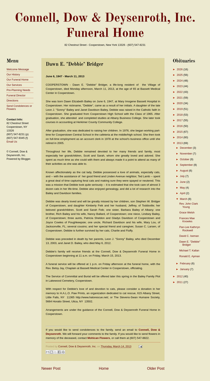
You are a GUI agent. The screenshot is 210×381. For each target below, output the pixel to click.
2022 (180, 91)
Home (104, 368)
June (183, 181)
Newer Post (50, 368)
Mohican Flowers (99, 338)
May (183, 187)
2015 (180, 131)
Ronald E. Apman (189, 256)
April (183, 193)
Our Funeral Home (18, 79)
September (187, 164)
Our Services (14, 84)
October (185, 159)
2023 (180, 86)
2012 (180, 276)
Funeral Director (16, 95)
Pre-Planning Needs (18, 90)
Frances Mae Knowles (187, 220)
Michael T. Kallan (189, 250)
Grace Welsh (186, 212)
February (185, 263)
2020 (180, 103)
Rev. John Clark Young (188, 205)
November (186, 153)
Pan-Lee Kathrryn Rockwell (189, 229)
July (182, 176)
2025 (180, 74)
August (184, 170)
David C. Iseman (189, 235)
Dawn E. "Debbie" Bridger (189, 243)
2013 (180, 143)
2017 (180, 120)
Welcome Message (18, 69)
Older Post (155, 368)
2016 (180, 126)
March (184, 198)
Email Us (12, 141)
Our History (13, 74)
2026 (180, 69)
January (185, 269)
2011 (180, 282)
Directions (12, 100)
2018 (180, 114)
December (186, 147)
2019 (180, 109)
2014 (180, 137)
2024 (180, 80)
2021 (180, 97)
